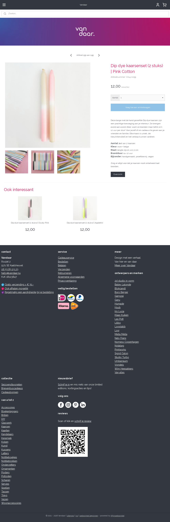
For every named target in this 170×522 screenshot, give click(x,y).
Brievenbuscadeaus (12, 388)
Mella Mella (121, 334)
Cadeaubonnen (9, 392)
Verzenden (64, 269)
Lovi (117, 330)
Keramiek (6, 438)
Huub (118, 307)
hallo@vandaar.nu (11, 273)
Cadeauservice (66, 257)
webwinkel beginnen (89, 516)
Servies (5, 484)
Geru (117, 300)
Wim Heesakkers (124, 368)
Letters (5, 453)
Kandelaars (7, 434)
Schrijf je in (64, 384)
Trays (4, 495)
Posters (5, 472)
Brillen (4, 415)
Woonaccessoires (11, 503)
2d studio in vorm (124, 280)
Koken (4, 442)
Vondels (119, 364)
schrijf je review (82, 421)
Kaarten (5, 430)
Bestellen (63, 261)
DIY (3, 419)
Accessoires (8, 407)
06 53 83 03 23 (9, 269)
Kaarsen (5, 426)
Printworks (120, 349)
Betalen (62, 265)
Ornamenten (8, 468)
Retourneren (65, 273)
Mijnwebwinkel (117, 516)
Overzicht (117, 174)
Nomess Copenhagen (127, 342)
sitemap (70, 516)
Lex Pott (119, 319)
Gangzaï (119, 296)
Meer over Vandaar (125, 265)
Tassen (5, 491)
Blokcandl (120, 288)
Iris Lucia (119, 311)
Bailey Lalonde (123, 284)
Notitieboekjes (9, 457)
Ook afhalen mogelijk (16, 288)
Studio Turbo (122, 357)
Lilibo (118, 322)
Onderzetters (8, 464)
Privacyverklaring (67, 280)
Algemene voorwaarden (71, 277)
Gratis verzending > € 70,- (19, 284)
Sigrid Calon (121, 353)
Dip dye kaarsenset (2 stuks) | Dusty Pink (30, 223)
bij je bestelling (45, 292)
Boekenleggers (9, 411)
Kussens (6, 449)
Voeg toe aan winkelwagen (137, 107)
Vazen (4, 499)
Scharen (5, 480)
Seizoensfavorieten (11, 384)
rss (77, 516)
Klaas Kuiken (121, 315)
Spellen (5, 487)
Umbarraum (121, 361)
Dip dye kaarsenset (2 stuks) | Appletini (85, 223)
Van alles (120, 372)
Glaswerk (6, 422)
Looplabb (120, 326)
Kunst (4, 445)
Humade (119, 303)
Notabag (119, 345)
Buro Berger (121, 292)
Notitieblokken (9, 461)
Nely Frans (120, 338)
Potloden (6, 476)
